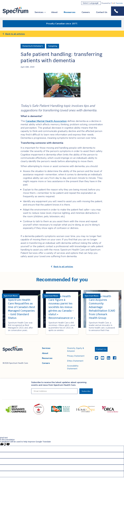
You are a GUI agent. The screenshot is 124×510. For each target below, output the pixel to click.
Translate (117, 3)
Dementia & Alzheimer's (32, 46)
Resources (69, 12)
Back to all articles (14, 33)
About (54, 12)
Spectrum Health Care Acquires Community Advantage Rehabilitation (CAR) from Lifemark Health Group (102, 307)
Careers (86, 12)
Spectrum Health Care (13, 14)
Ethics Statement (75, 361)
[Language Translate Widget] (91, 3)
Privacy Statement (75, 356)
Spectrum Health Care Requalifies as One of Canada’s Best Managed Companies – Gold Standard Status (21, 309)
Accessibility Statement (72, 367)
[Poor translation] (6, 444)
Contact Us (101, 12)
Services (39, 12)
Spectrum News (11, 296)
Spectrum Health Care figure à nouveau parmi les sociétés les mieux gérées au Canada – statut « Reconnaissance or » (62, 307)
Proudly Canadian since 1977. (62, 23)
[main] (62, 186)
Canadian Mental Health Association (46, 121)
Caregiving (52, 46)
